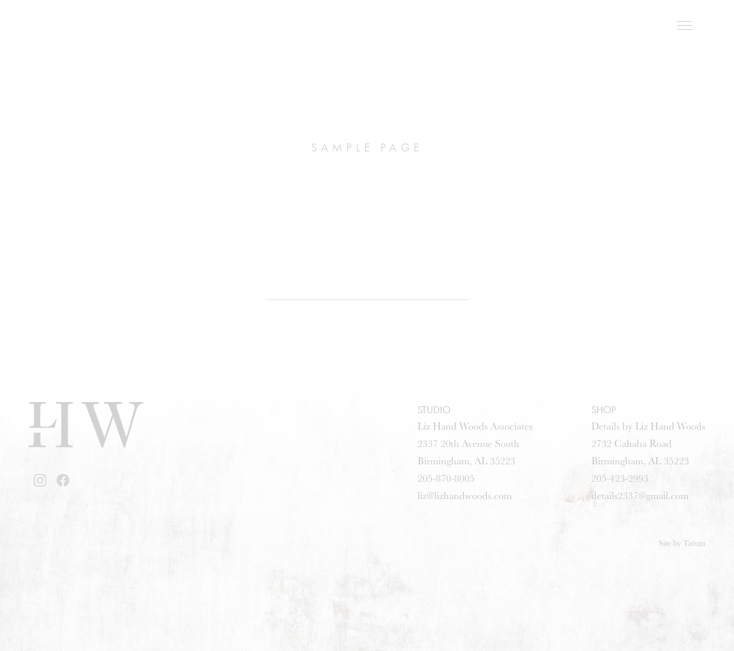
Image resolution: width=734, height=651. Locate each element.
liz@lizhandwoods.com (464, 495)
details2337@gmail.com (640, 495)
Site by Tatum (682, 543)
